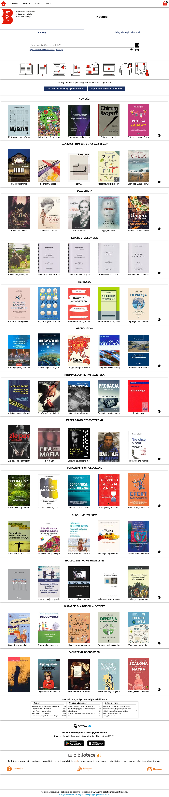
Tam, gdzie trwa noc (109, 716)
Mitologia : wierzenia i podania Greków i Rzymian (48, 706)
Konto (48, 3)
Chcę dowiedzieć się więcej (71, 794)
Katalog (42, 32)
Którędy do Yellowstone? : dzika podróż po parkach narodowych (124, 706)
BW (125, 3)
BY (136, 3)
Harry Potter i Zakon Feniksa (41, 713)
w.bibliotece (70, 761)
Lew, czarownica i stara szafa (41, 708)
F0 (143, 3)
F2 (155, 3)
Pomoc (37, 3)
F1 (148, 3)
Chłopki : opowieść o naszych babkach (80, 706)
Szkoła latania (72, 711)
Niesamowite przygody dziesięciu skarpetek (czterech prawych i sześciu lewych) (58, 716)
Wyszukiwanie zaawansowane (42, 50)
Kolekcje (59, 50)
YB (130, 3)
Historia (26, 3)
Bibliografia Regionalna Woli (127, 32)
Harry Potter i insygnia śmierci (41, 711)
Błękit (69, 716)
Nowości (14, 3)
